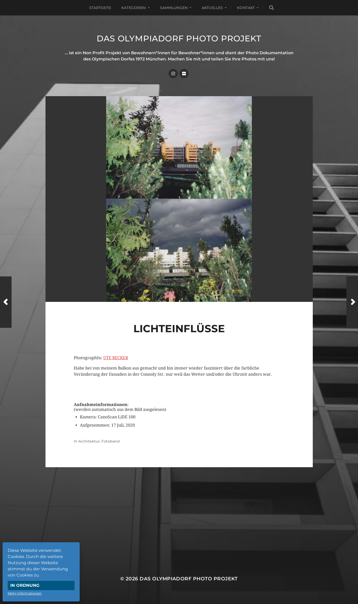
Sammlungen (174, 7)
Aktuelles (212, 7)
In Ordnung (24, 585)
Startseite (100, 7)
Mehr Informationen (25, 593)
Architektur (89, 441)
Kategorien (133, 7)
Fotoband (111, 441)
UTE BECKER (115, 357)
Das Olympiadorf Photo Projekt (179, 38)
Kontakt (246, 7)
